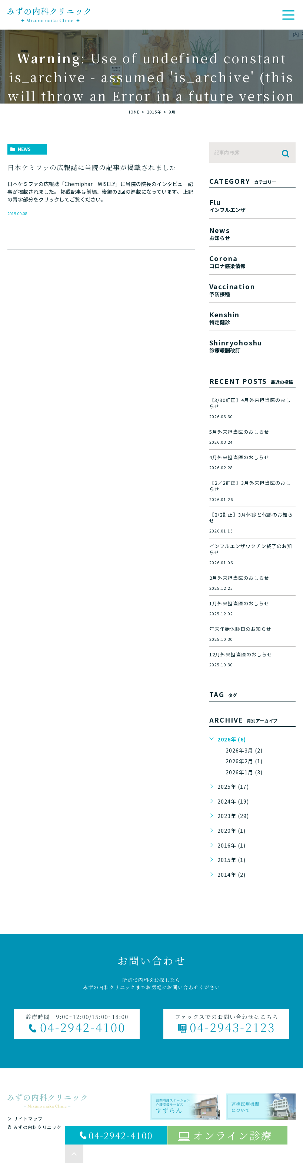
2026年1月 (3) (244, 772)
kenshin (252, 317)
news (24, 149)
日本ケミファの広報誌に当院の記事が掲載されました (91, 167)
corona (252, 260)
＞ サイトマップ (25, 1118)
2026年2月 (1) (244, 761)
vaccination (252, 289)
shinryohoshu (252, 345)
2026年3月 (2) (244, 750)
